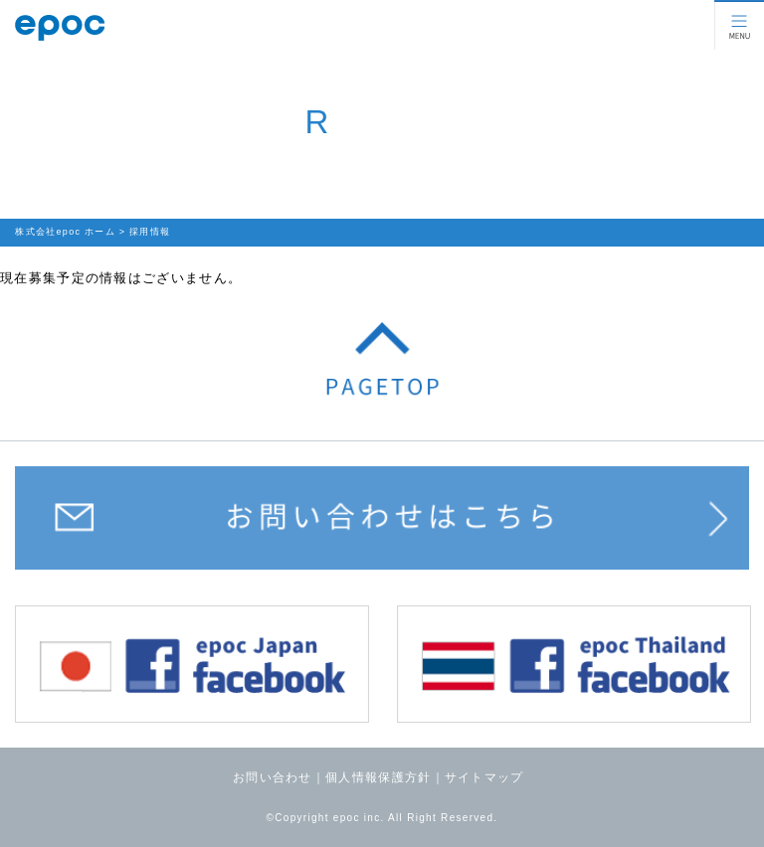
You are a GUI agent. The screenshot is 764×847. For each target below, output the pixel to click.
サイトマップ (484, 777)
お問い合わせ (272, 777)
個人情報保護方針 (378, 777)
